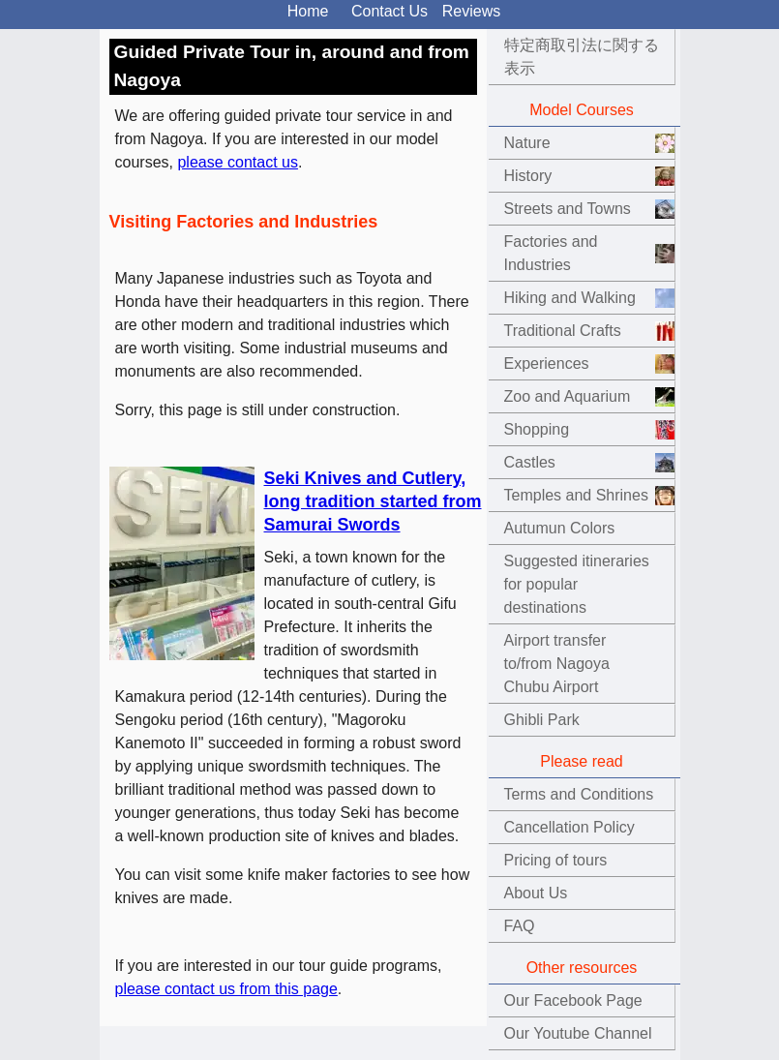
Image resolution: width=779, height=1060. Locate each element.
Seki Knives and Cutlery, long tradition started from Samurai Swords (373, 501)
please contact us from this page (226, 989)
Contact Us (389, 11)
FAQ (519, 926)
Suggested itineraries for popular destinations (576, 584)
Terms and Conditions (579, 794)
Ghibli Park (542, 720)
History (528, 175)
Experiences (546, 363)
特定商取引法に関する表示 (581, 56)
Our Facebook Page (573, 1000)
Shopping (537, 429)
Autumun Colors (559, 528)
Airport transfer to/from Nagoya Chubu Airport (557, 663)
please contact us (237, 162)
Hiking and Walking (570, 297)
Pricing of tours (556, 860)
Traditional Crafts (562, 330)
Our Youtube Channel (578, 1033)
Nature (527, 143)
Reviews (471, 11)
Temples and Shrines (576, 495)
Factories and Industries (551, 253)
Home (308, 11)
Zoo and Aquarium (567, 396)
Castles (529, 462)
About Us (536, 893)
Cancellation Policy (569, 827)
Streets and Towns (567, 208)
